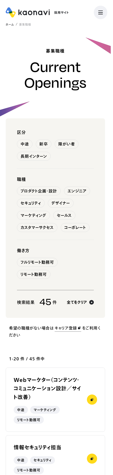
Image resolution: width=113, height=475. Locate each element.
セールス (64, 215)
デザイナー (60, 203)
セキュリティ (31, 203)
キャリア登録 (68, 328)
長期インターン (34, 156)
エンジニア (77, 191)
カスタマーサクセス (37, 227)
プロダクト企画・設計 (39, 191)
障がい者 (66, 144)
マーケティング (34, 215)
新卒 (43, 144)
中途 (25, 144)
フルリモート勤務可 (37, 262)
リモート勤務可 (34, 274)
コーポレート (75, 227)
